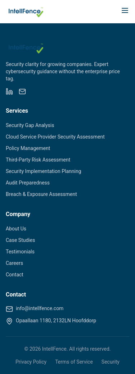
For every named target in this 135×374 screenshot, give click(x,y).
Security (111, 362)
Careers (14, 263)
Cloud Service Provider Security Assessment (55, 137)
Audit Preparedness (28, 183)
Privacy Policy (30, 362)
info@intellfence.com (39, 308)
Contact (14, 274)
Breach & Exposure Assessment (41, 194)
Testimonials (20, 251)
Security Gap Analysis (30, 125)
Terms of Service (74, 362)
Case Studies (20, 240)
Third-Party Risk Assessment (38, 160)
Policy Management (28, 148)
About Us (16, 229)
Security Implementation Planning (43, 171)
